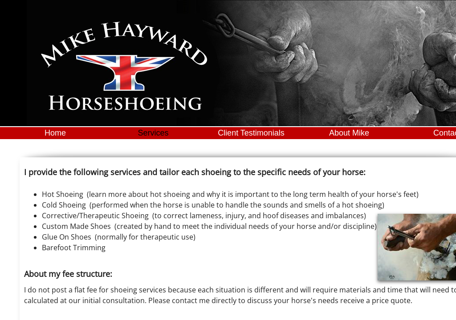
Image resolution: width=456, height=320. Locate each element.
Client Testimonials (251, 132)
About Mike (349, 132)
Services (153, 132)
